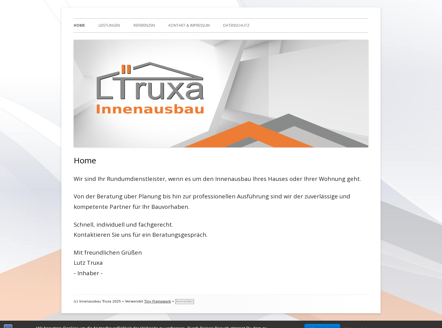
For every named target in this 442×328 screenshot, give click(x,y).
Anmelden (184, 301)
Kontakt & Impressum (189, 25)
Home (79, 25)
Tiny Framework (157, 301)
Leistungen (109, 25)
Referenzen (144, 25)
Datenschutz (236, 25)
